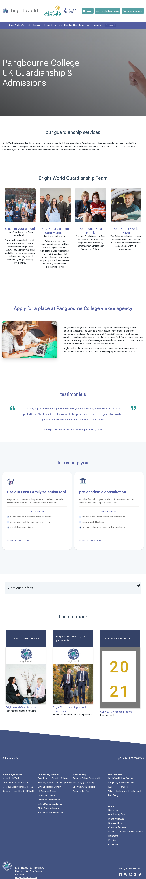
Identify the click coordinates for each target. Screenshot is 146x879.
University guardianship (83, 782)
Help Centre (114, 836)
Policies (112, 840)
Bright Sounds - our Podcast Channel (125, 831)
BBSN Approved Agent (48, 808)
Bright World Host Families (120, 778)
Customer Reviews (117, 827)
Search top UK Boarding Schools (53, 778)
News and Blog (115, 823)
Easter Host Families (118, 787)
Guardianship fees (116, 814)
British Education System (49, 787)
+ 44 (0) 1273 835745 (73, 11)
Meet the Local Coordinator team (17, 787)
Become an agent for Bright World (18, 791)
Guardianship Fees (81, 791)
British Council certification (50, 804)
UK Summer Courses (47, 791)
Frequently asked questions (50, 812)
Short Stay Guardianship (84, 787)
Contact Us (113, 844)
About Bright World (11, 778)
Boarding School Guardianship (87, 778)
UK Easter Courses (46, 795)
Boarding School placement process (55, 782)
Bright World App (116, 818)
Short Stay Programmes (49, 799)
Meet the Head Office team (15, 782)
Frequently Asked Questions (121, 782)
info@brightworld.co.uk (31, 877)
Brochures (113, 810)
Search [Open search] (110, 25)
